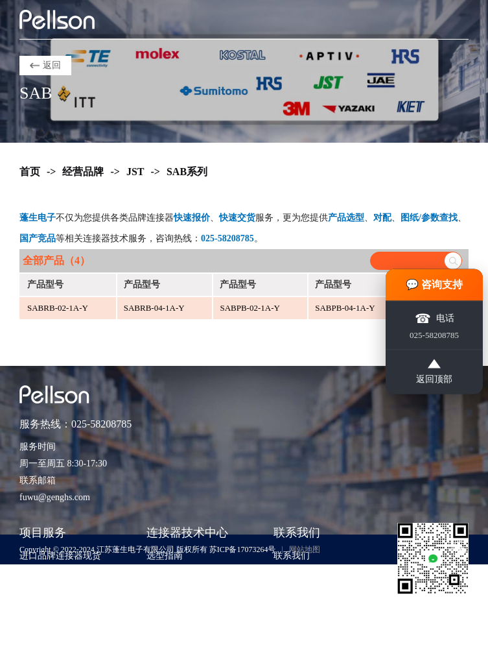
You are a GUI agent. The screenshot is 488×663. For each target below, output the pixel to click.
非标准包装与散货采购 (64, 633)
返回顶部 (434, 371)
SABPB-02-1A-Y (249, 308)
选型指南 (164, 556)
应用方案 (164, 594)
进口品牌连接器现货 (60, 556)
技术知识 (164, 575)
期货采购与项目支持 (60, 594)
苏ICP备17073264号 (242, 549)
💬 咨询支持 (434, 284)
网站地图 (304, 549)
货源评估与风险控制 (60, 653)
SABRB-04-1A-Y (154, 308)
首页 (29, 171)
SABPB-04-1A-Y (345, 308)
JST (135, 171)
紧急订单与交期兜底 (60, 575)
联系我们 (291, 556)
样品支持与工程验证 (60, 614)
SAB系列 (187, 171)
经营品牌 (83, 171)
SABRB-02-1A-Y (57, 308)
